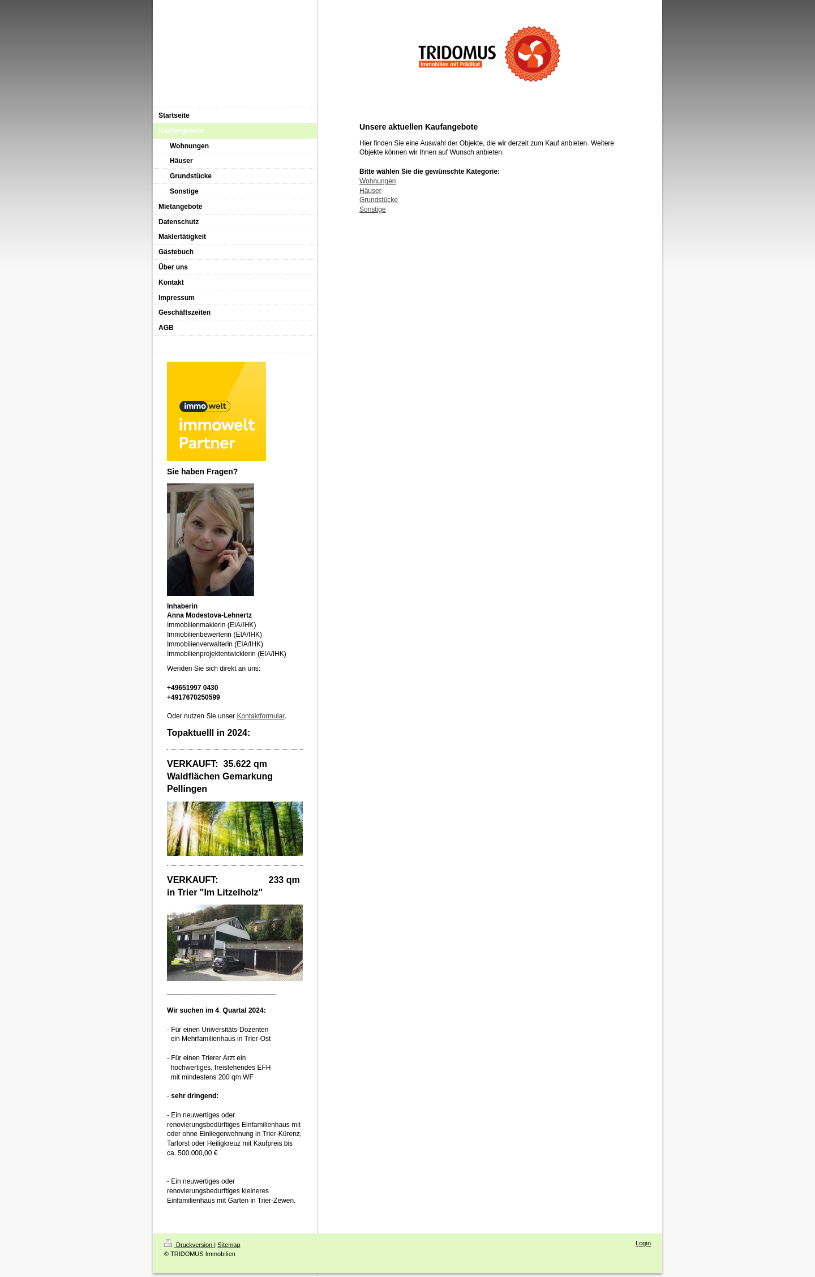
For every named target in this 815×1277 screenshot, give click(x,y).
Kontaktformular (260, 716)
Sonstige (372, 209)
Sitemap (228, 1244)
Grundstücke (378, 200)
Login (643, 1243)
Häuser (370, 191)
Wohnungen (377, 181)
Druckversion (189, 1244)
